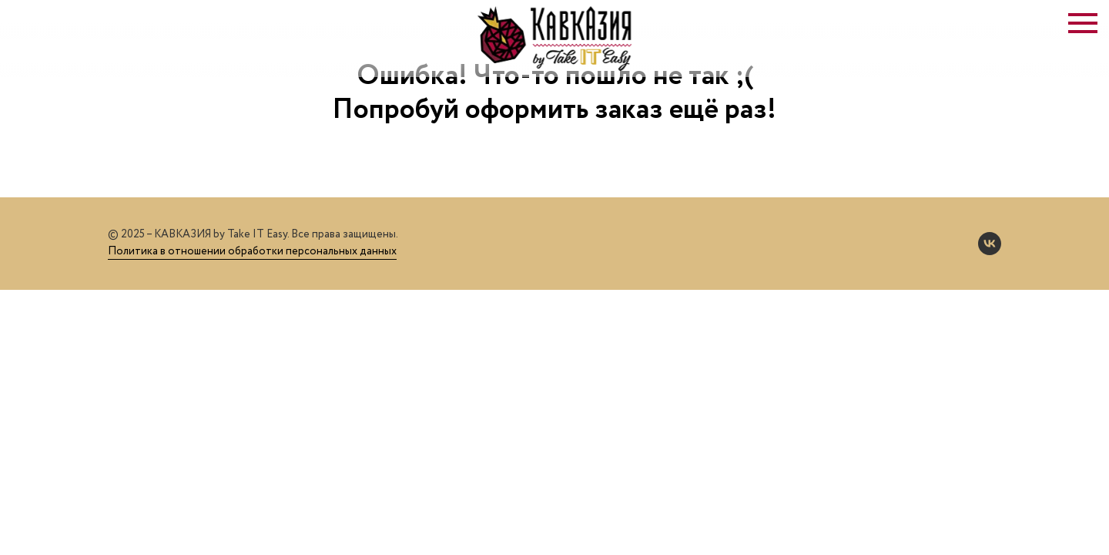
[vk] (989, 243)
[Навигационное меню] (1082, 23)
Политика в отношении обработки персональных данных (252, 251)
